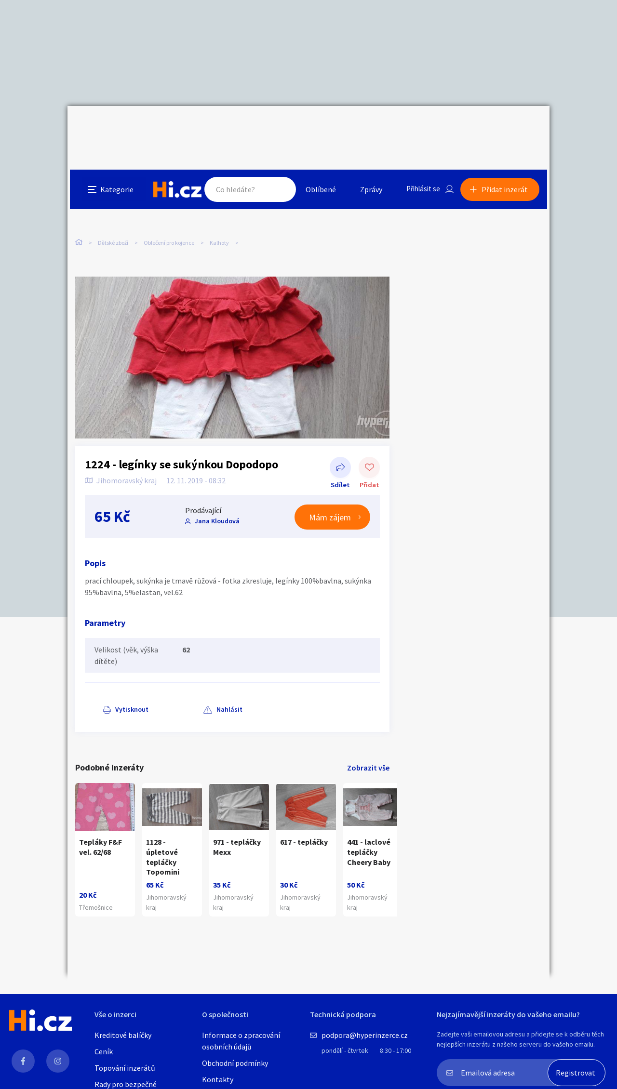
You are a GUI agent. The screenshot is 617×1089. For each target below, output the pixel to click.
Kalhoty (219, 202)
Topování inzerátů (124, 1068)
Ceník (103, 1051)
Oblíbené (315, 127)
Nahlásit (172, 689)
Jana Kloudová (216, 500)
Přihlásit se (420, 127)
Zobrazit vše (368, 747)
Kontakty (217, 1079)
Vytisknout (114, 689)
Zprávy (366, 127)
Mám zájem (330, 497)
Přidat (369, 448)
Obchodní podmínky (235, 1063)
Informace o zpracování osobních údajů (241, 1040)
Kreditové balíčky (122, 1035)
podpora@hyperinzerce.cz (365, 1035)
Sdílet (340, 448)
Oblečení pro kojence (169, 202)
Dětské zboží (113, 202)
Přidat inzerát (507, 127)
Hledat (274, 127)
